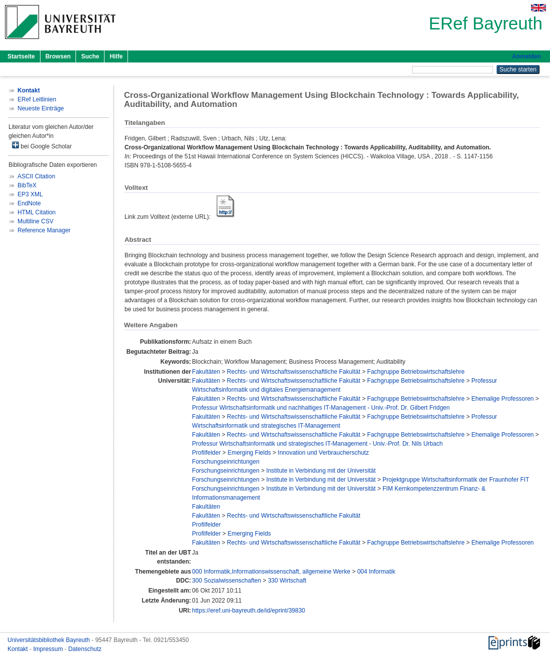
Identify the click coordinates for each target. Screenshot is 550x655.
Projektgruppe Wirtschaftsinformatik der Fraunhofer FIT (455, 479)
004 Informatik (376, 571)
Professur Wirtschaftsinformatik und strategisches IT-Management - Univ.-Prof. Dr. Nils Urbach (317, 443)
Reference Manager (44, 230)
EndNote (29, 203)
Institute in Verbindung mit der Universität (321, 470)
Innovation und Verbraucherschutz (323, 452)
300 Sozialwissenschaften (226, 580)
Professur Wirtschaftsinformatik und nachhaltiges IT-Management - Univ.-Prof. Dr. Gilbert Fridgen (321, 407)
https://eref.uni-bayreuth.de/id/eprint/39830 (248, 610)
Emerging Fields (249, 452)
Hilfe (116, 56)
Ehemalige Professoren (503, 398)
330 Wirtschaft (287, 580)
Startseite (21, 56)
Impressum (48, 649)
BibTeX (27, 185)
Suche (90, 56)
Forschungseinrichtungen (226, 461)
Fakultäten (206, 371)
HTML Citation (37, 212)
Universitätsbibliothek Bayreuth (50, 640)
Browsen (58, 56)
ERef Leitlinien (37, 99)
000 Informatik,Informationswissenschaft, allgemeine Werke (271, 571)
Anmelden (526, 56)
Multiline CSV (36, 221)
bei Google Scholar (42, 145)
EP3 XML (30, 194)
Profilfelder (206, 452)
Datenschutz (85, 649)
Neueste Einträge (41, 108)
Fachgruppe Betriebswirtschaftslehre (415, 371)
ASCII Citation (36, 176)
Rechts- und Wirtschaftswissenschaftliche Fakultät (293, 371)
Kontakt (19, 649)
